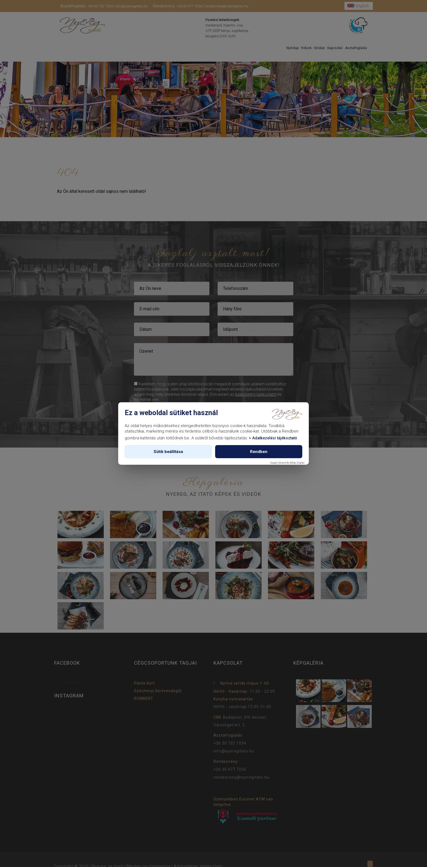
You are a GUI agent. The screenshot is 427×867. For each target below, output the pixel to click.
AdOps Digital (296, 462)
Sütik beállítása (168, 451)
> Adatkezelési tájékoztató (273, 438)
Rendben (258, 451)
